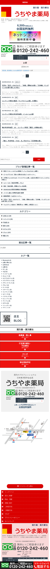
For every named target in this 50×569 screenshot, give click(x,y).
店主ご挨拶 (7, 495)
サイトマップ (8, 521)
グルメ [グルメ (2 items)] (6, 285)
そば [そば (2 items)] (5, 271)
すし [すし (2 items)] (5, 269)
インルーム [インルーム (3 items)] (7, 274)
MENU (25, 2)
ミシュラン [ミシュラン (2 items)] (7, 305)
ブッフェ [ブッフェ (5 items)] (6, 301)
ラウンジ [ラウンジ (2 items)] (6, 307)
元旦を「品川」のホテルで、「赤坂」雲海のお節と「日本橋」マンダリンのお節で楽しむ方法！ (25, 86)
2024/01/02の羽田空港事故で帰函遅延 (14, 189)
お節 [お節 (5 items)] (5, 267)
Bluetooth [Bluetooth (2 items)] (7, 260)
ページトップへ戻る (25, 486)
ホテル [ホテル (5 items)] (6, 303)
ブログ (5, 514)
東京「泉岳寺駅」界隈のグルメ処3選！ (15, 186)
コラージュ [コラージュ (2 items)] (7, 289)
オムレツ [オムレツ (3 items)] (6, 276)
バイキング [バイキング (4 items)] (7, 296)
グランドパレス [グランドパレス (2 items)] (8, 283)
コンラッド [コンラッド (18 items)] (7, 292)
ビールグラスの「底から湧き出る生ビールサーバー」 (19, 174)
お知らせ (17, 82)
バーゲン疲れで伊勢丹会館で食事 (13, 193)
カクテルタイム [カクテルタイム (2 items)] (8, 278)
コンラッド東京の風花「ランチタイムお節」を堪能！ (20, 101)
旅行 (16, 97)
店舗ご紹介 (7, 503)
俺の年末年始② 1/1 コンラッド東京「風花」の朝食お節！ (22, 127)
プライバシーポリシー (11, 517)
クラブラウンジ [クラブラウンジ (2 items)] (8, 280)
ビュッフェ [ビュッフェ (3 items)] (7, 298)
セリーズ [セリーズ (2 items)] (6, 294)
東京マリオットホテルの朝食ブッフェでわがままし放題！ (21, 171)
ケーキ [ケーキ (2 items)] (6, 287)
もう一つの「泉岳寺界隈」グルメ (13, 183)
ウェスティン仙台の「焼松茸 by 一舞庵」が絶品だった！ (20, 204)
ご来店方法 (7, 506)
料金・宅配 (7, 499)
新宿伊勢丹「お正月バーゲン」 (12, 196)
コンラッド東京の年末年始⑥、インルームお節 (18, 114)
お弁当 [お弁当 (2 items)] (6, 265)
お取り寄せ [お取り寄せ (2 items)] (7, 262)
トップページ (8, 492)
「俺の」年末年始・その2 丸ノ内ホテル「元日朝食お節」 (22, 141)
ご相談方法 (7, 510)
